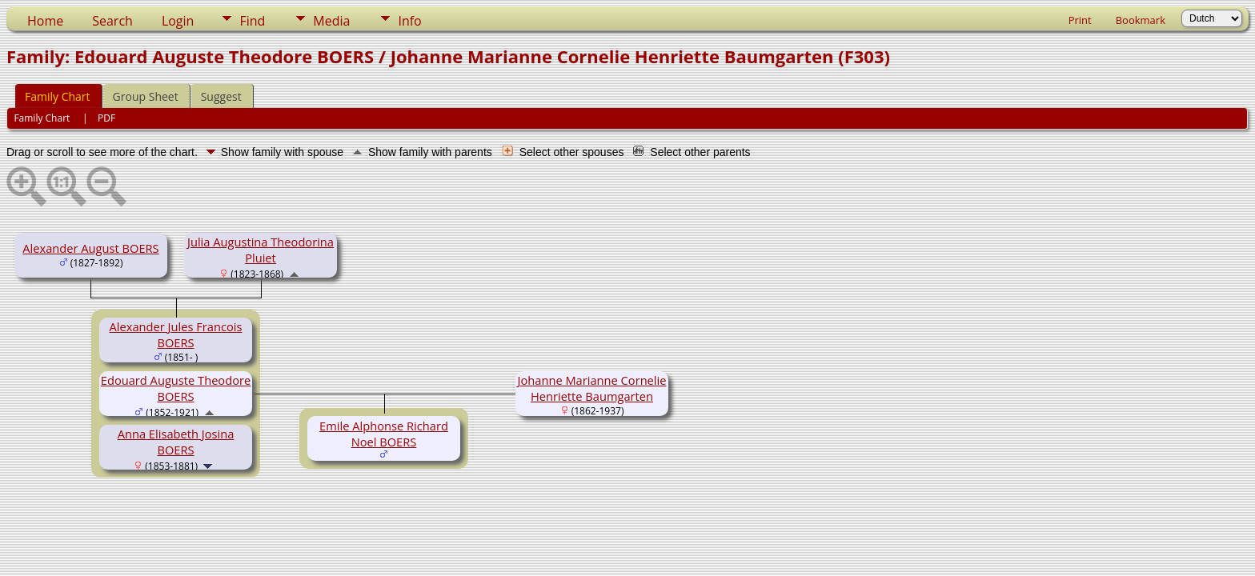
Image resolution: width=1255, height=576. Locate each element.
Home (45, 21)
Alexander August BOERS (90, 248)
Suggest (221, 96)
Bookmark (1140, 20)
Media (331, 21)
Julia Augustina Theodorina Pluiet (260, 250)
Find (252, 21)
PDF (106, 118)
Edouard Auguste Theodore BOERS (176, 388)
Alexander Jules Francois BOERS (176, 334)
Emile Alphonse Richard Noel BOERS (383, 434)
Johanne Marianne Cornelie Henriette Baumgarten (592, 388)
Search (112, 21)
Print (1080, 20)
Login (178, 21)
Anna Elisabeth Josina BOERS (176, 442)
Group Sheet (145, 96)
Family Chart (57, 96)
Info (409, 21)
